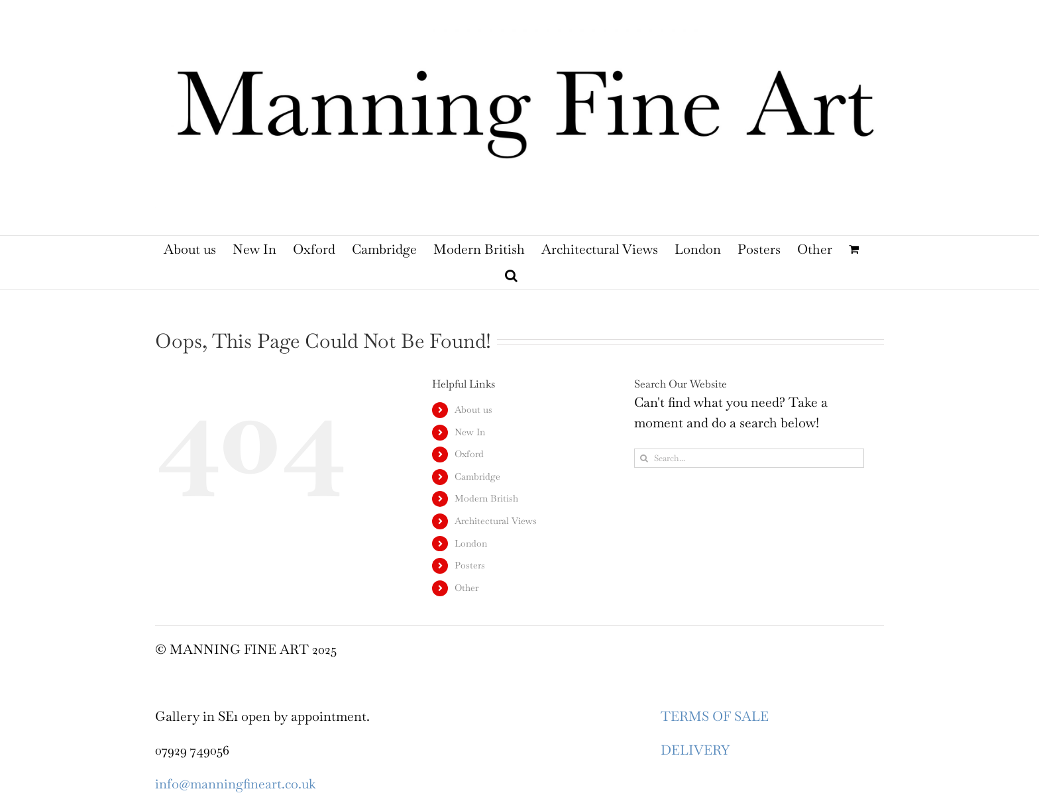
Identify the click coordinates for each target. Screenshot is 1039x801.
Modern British (486, 498)
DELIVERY (695, 750)
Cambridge (477, 476)
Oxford (469, 454)
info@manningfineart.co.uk (235, 783)
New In (470, 432)
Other (466, 588)
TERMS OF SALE (715, 716)
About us (473, 409)
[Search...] (749, 458)
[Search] (643, 458)
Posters (470, 565)
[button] (511, 275)
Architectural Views (496, 521)
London (471, 543)
